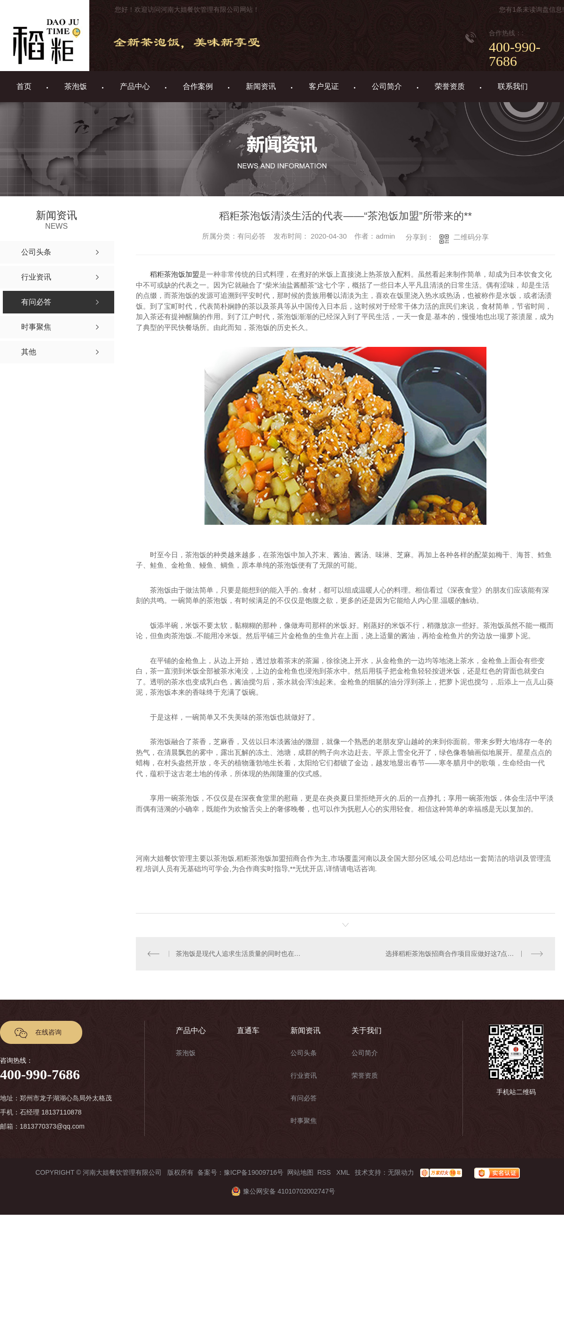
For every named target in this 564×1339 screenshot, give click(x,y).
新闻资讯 (261, 86)
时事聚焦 (303, 1120)
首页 (23, 86)
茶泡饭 (75, 86)
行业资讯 (303, 1075)
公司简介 (387, 86)
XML (343, 1172)
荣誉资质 (450, 86)
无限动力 (401, 1172)
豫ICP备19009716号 (254, 1172)
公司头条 (303, 1053)
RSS (325, 1172)
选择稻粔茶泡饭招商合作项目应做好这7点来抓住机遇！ (464, 953)
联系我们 (513, 86)
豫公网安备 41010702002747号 (282, 1191)
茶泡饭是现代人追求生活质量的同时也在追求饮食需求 (241, 953)
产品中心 (135, 86)
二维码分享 (471, 237)
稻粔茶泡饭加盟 (174, 274)
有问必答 (303, 1098)
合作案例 (198, 86)
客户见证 (324, 86)
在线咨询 (48, 1032)
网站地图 (300, 1172)
